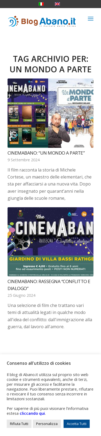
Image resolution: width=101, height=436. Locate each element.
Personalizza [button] (47, 423)
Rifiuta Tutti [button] (19, 423)
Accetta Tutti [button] (76, 423)
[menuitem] (90, 18)
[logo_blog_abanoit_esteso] (42, 18)
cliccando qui (32, 413)
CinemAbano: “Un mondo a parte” (46, 153)
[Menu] (90, 18)
